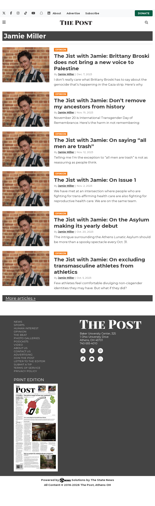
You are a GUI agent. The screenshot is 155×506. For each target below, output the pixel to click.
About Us (21, 348)
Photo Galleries (27, 338)
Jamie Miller (66, 74)
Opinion (20, 331)
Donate (143, 13)
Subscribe (92, 13)
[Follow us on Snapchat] (100, 358)
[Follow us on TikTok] (83, 358)
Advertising (23, 354)
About (57, 13)
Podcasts (21, 341)
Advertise (73, 13)
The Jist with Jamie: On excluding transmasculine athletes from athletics (99, 265)
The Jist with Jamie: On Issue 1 (95, 180)
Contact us (22, 351)
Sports (19, 325)
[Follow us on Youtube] (92, 358)
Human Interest (26, 328)
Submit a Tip (23, 364)
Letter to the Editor (29, 361)
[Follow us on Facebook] (92, 350)
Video (18, 344)
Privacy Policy (25, 371)
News (18, 321)
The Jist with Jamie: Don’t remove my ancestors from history (100, 103)
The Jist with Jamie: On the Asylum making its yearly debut (101, 223)
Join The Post (24, 358)
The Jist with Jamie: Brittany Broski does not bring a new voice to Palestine (101, 62)
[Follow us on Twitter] (83, 350)
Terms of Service (27, 367)
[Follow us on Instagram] (100, 350)
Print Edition (29, 379)
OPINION (60, 49)
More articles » (21, 298)
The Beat (20, 334)
